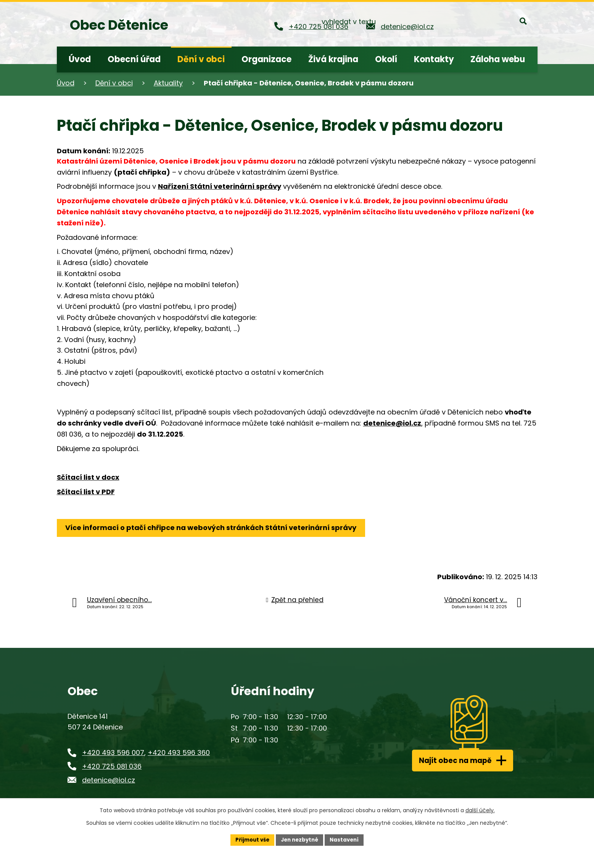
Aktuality (168, 83)
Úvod (65, 83)
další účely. (480, 809)
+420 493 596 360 (179, 752)
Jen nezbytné (300, 839)
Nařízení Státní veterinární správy (219, 186)
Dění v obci (114, 83)
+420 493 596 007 (113, 752)
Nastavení (347, 839)
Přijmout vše (250, 839)
